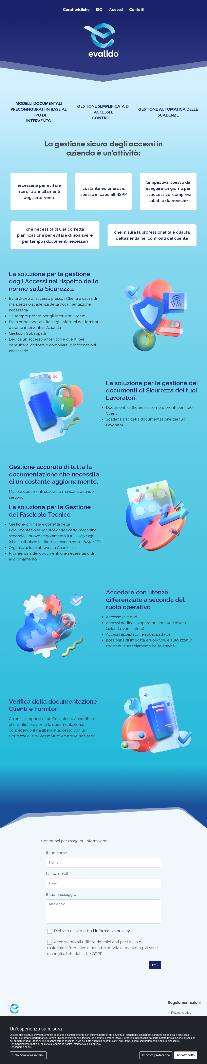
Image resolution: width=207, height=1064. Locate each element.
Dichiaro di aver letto (92, 930)
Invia (154, 965)
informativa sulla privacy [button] (87, 1043)
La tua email (57, 873)
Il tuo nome (56, 853)
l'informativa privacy (111, 930)
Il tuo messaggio (61, 894)
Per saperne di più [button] (20, 1046)
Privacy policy (181, 1013)
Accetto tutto (186, 1055)
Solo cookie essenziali (28, 1055)
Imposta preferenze (156, 1055)
